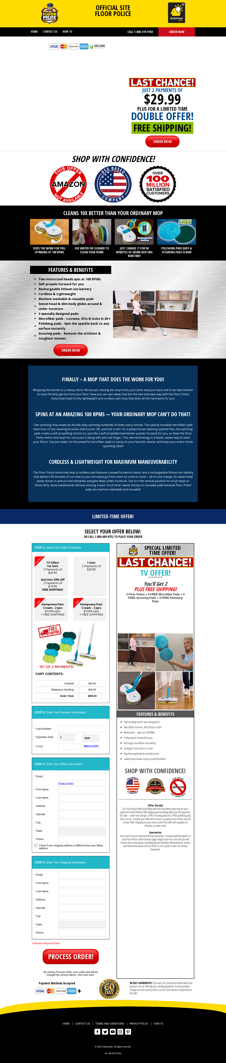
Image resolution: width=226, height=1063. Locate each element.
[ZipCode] (82, 813)
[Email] (82, 775)
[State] (82, 829)
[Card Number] (82, 728)
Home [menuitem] (34, 31)
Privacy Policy (66, 782)
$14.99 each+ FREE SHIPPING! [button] (49, 607)
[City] (82, 821)
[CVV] (69, 745)
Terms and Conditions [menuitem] (109, 1022)
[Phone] (82, 838)
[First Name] (82, 788)
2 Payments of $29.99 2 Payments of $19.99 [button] (49, 574)
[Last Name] (82, 796)
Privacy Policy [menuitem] (139, 1022)
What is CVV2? (91, 745)
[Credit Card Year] (94, 737)
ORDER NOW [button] (176, 32)
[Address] (82, 805)
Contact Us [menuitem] (50, 31)
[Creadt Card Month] (69, 737)
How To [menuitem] (67, 31)
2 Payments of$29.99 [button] (91, 566)
